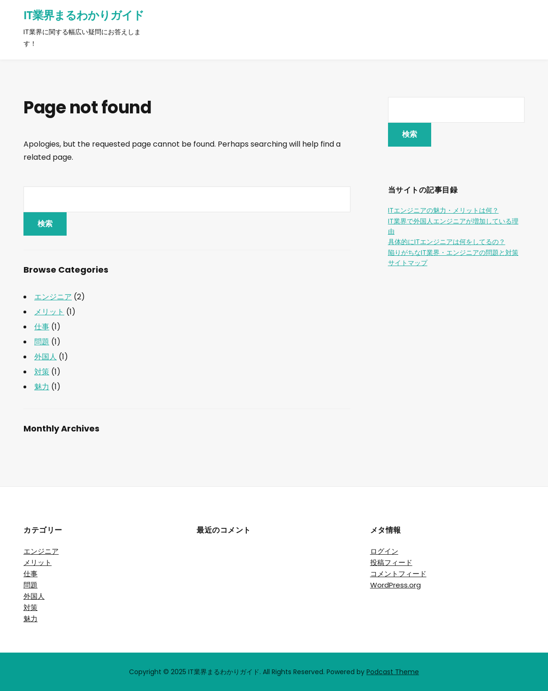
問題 (41, 341)
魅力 (41, 386)
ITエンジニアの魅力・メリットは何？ (443, 210)
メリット (49, 311)
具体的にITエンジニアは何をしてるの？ (446, 241)
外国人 (45, 356)
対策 (41, 371)
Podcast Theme (392, 671)
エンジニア (53, 296)
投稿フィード (391, 562)
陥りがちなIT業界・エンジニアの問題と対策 (453, 252)
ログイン (384, 551)
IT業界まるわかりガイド (83, 15)
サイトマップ (407, 262)
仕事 (41, 326)
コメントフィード (398, 574)
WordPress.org (395, 585)
